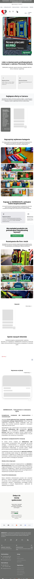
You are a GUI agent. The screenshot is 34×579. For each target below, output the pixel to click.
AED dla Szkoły (17, 272)
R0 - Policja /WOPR (25, 280)
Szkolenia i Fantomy (17, 170)
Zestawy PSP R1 (17, 264)
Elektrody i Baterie (9, 178)
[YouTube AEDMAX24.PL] (22, 540)
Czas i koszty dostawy (21, 572)
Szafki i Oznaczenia (17, 195)
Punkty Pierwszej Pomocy (9, 280)
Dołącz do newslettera (16, 513)
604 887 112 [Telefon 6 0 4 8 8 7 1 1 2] (5, 565)
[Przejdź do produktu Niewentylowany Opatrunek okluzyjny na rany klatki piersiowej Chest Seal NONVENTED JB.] (7, 315)
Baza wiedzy (19, 561)
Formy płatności (20, 574)
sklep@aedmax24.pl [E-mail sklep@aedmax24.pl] (7, 568)
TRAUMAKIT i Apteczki (17, 162)
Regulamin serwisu (20, 569)
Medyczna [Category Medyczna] (6, 388)
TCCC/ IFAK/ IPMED (25, 178)
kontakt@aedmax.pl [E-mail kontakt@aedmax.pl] (7, 559)
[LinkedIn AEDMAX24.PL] (28, 540)
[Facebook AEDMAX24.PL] (5, 540)
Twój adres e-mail (14, 511)
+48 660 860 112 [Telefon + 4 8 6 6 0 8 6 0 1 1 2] (7, 556)
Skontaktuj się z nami (17, 235)
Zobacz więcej (29, 306)
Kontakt (18, 556)
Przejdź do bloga (27, 372)
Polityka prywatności (20, 567)
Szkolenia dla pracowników (17, 288)
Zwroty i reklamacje (20, 571)
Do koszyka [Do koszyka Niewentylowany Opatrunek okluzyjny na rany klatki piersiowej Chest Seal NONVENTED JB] (14, 328)
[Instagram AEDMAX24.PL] (11, 540)
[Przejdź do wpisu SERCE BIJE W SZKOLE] (17, 380)
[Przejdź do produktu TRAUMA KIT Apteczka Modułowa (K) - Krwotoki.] (19, 114)
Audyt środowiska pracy (21, 560)
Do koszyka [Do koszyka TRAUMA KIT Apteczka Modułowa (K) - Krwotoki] (25, 127)
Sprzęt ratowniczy (17, 297)
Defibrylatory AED (17, 186)
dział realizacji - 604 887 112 (17, 4)
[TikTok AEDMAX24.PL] (16, 540)
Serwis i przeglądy (20, 558)
